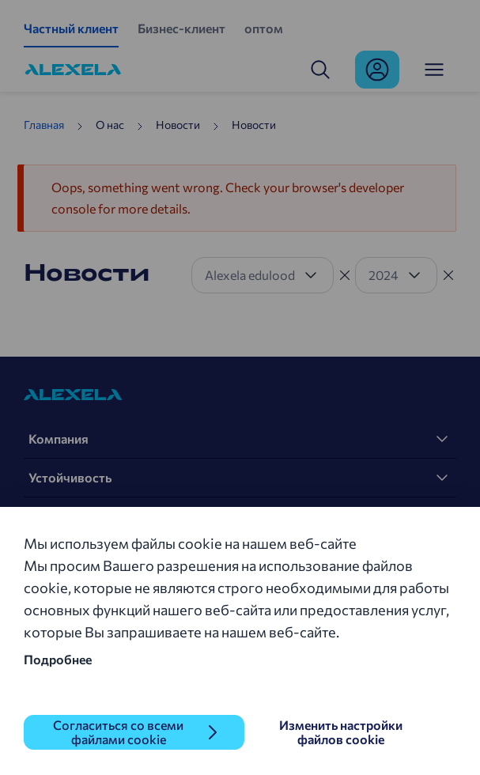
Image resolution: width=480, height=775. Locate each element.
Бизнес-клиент (181, 28)
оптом (263, 28)
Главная (44, 124)
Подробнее (58, 659)
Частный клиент (71, 28)
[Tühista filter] (345, 275)
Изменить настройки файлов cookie (341, 732)
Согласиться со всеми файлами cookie (118, 732)
